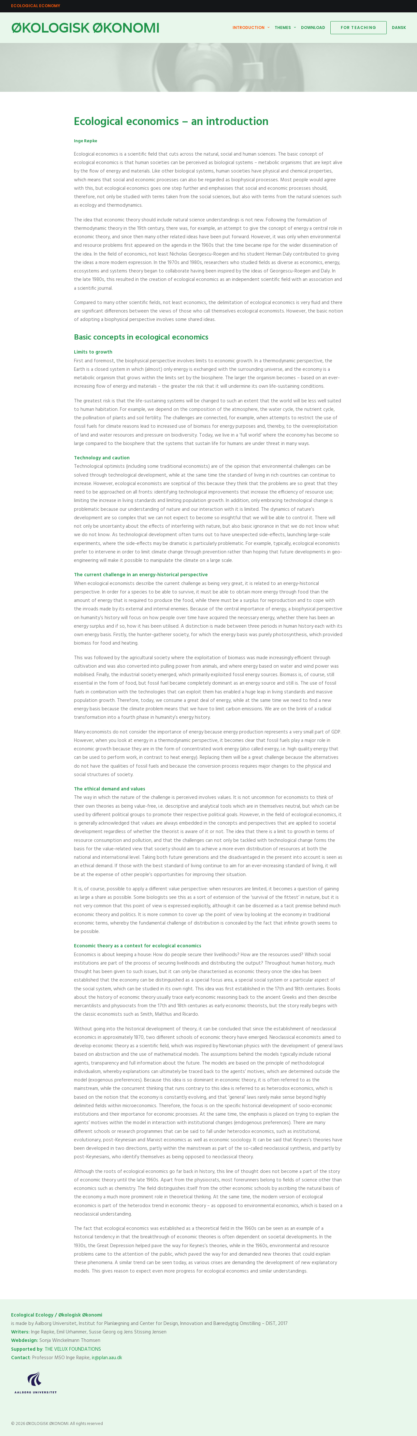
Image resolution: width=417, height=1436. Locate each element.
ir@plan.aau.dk (107, 1358)
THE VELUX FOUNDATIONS (73, 1349)
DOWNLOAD (313, 27)
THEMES (285, 27)
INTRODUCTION (251, 27)
